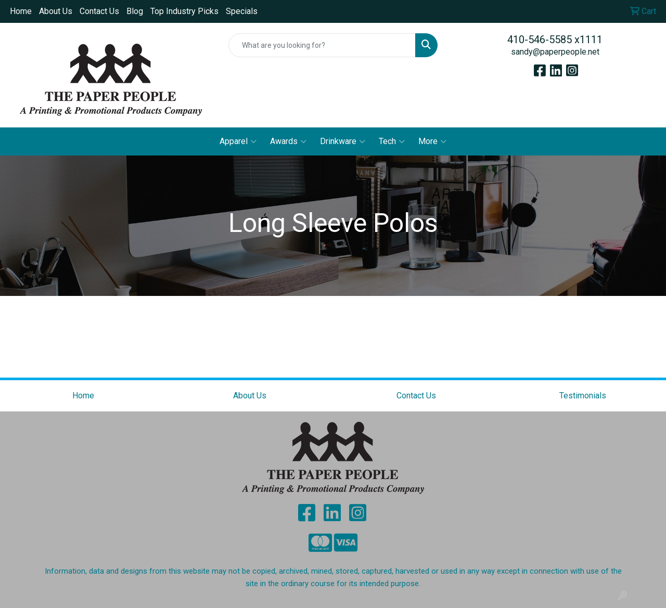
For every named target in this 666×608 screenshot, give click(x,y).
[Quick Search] (322, 45)
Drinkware (342, 141)
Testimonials (582, 395)
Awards (288, 141)
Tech (392, 141)
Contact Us (99, 11)
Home (21, 11)
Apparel (238, 141)
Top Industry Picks (184, 11)
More (432, 141)
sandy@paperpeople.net (555, 52)
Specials (242, 11)
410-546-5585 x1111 (555, 39)
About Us (55, 11)
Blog (134, 11)
